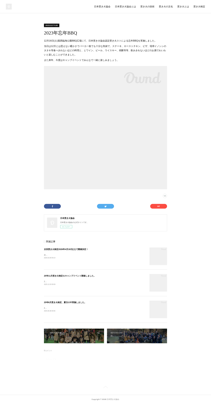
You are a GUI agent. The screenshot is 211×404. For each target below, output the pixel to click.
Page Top (105, 387)
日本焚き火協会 (102, 6)
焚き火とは (183, 6)
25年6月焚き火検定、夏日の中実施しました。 (65, 302)
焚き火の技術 (147, 6)
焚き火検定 (199, 6)
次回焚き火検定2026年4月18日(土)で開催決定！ (66, 249)
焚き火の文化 (166, 6)
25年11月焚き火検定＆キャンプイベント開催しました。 (70, 276)
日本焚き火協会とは (125, 6)
